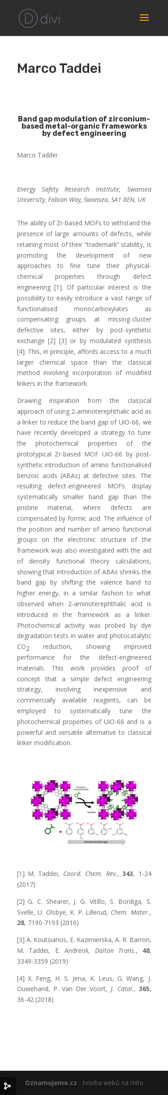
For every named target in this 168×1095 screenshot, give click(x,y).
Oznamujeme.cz (51, 1082)
